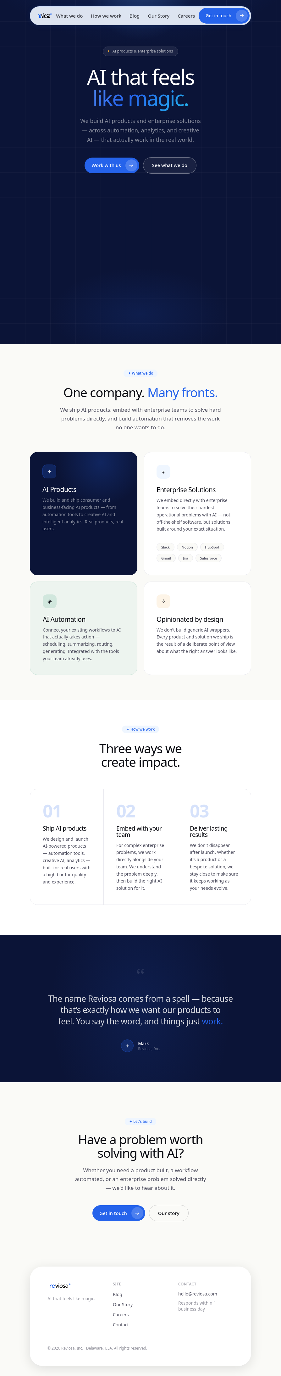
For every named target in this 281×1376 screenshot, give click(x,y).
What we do (69, 16)
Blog (134, 16)
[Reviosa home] (44, 16)
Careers (186, 16)
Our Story (158, 16)
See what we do (169, 165)
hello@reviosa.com (197, 1294)
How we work (106, 16)
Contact (121, 1325)
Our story (168, 1215)
